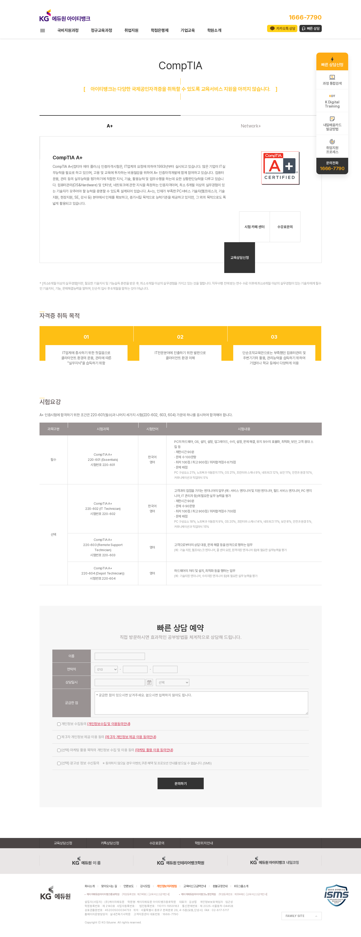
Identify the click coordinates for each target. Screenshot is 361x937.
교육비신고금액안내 (194, 886)
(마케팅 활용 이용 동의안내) (154, 750)
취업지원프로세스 (332, 146)
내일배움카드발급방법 (332, 123)
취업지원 (131, 30)
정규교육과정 (101, 30)
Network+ (251, 126)
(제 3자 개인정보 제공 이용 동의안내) (130, 737)
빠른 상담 (313, 28)
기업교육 (188, 30)
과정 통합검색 (332, 79)
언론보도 (128, 886)
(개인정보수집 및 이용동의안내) (108, 724)
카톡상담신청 (110, 843)
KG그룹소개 (241, 886)
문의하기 (180, 784)
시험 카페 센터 (255, 227)
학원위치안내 (204, 843)
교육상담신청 (239, 258)
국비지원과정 (68, 30)
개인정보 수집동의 (94, 724)
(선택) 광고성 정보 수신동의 (134, 763)
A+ (110, 126)
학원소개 (214, 30)
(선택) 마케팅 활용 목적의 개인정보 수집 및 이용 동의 (115, 750)
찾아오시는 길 (109, 886)
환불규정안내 (220, 886)
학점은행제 (160, 30)
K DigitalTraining (332, 100)
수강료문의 (285, 227)
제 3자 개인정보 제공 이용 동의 (106, 737)
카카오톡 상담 (285, 28)
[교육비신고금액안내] (159, 894)
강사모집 (145, 886)
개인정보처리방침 (167, 886)
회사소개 (90, 886)
